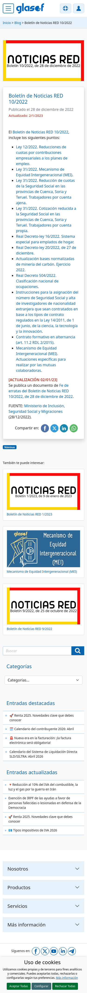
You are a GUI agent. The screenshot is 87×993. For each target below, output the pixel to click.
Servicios (17, 906)
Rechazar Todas (65, 986)
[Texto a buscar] (37, 650)
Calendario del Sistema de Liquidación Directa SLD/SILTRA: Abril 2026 (43, 754)
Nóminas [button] (9, 447)
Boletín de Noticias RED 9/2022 (29, 629)
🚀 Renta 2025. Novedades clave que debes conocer (42, 717)
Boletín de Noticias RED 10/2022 (40, 132)
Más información (67, 978)
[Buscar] (77, 650)
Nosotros (17, 868)
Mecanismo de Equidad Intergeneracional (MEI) (42, 571)
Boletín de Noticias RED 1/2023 (29, 514)
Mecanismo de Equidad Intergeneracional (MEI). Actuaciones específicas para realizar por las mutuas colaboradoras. (41, 359)
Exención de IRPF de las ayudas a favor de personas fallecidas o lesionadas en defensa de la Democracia (44, 803)
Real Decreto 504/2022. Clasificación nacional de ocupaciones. (37, 281)
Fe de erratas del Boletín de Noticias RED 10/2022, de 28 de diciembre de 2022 (41, 391)
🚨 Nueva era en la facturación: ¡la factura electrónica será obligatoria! (40, 740)
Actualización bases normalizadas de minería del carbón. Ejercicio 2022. (45, 264)
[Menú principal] (8, 8)
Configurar (41, 986)
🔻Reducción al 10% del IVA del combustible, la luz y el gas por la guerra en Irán (43, 786)
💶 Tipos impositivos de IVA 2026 (32, 830)
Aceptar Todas (19, 986)
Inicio (7, 22)
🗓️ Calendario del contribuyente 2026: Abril (42, 729)
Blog (17, 22)
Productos (18, 887)
